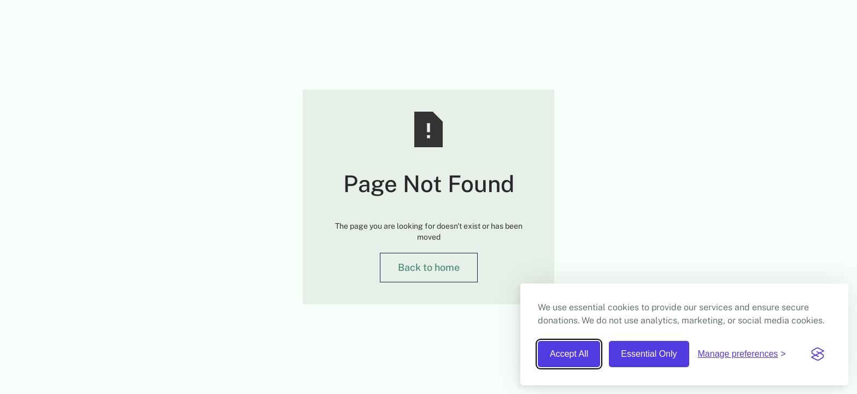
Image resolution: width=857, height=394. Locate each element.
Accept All (569, 353)
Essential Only (649, 353)
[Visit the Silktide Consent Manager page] (818, 354)
